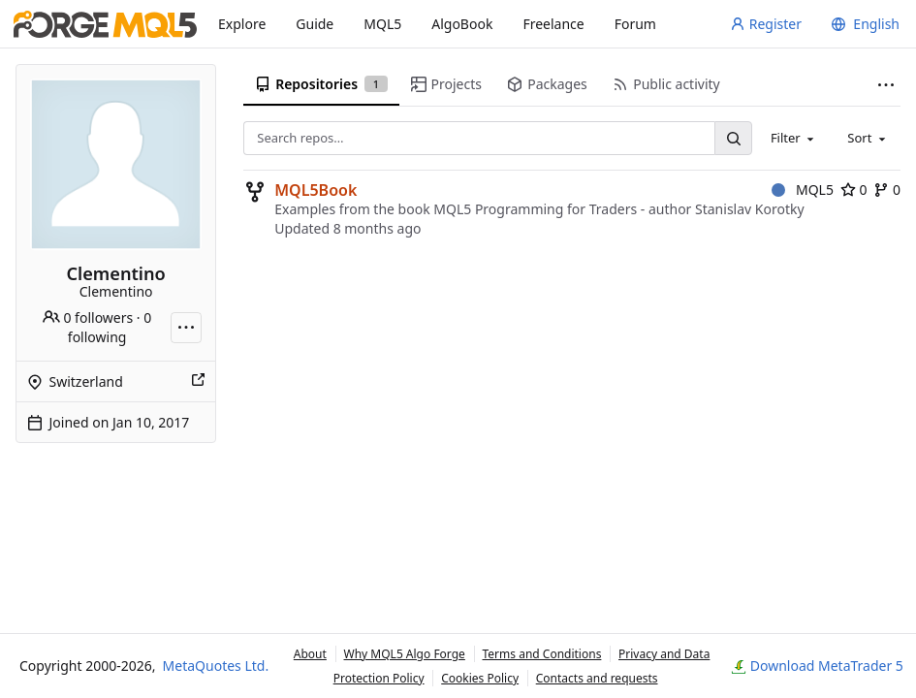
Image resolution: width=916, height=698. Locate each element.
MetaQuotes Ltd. (216, 665)
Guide (314, 24)
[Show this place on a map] (197, 382)
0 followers (88, 317)
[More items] (885, 85)
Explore (242, 24)
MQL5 (382, 24)
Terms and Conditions (542, 654)
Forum (635, 24)
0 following (109, 327)
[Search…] (732, 138)
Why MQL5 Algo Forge (404, 654)
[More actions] (186, 327)
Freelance (553, 24)
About (310, 654)
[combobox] (794, 137)
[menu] (862, 24)
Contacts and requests (597, 678)
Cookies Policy (480, 678)
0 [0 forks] (886, 189)
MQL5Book (315, 190)
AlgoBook (461, 24)
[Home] (105, 24)
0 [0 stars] (854, 189)
